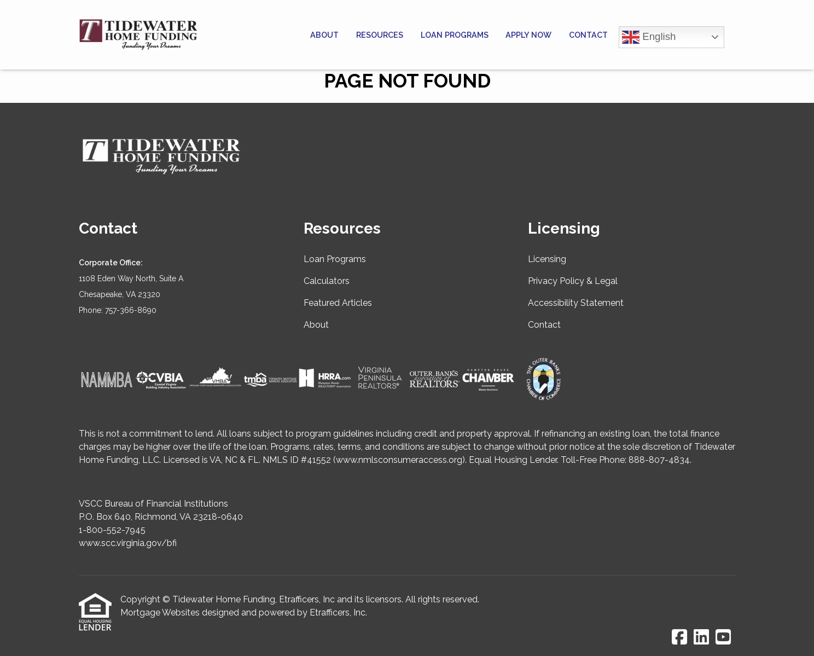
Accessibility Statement (576, 303)
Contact (588, 34)
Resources (379, 34)
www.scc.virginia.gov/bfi (128, 543)
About (324, 34)
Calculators (327, 281)
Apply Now (528, 34)
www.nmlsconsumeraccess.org (399, 460)
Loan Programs (455, 34)
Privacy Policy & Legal (573, 281)
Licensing (547, 259)
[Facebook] (679, 637)
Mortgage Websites (160, 612)
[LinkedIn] (701, 637)
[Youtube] (723, 637)
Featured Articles (338, 303)
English (649, 37)
